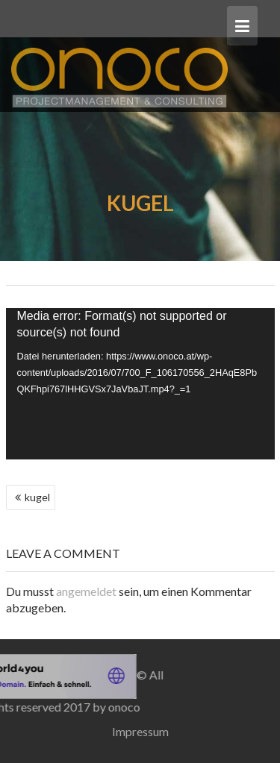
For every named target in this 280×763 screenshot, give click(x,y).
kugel (37, 497)
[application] (140, 383)
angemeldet (86, 591)
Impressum (140, 731)
